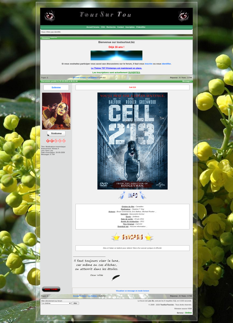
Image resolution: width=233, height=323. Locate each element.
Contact (120, 27)
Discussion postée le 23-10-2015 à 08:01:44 (59, 81)
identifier (166, 64)
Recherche (111, 27)
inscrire (149, 64)
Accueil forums (92, 27)
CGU (103, 27)
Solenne (56, 87)
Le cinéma (92, 78)
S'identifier (140, 27)
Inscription (130, 27)
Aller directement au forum (60, 302)
